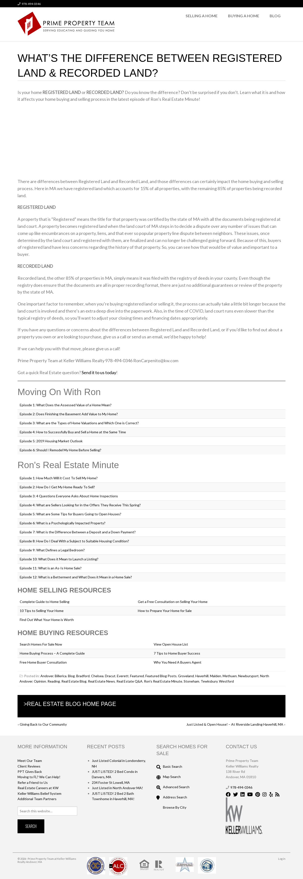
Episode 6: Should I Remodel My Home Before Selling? (60, 450)
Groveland (186, 676)
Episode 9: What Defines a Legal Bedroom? (52, 550)
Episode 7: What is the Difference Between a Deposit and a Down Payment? (78, 532)
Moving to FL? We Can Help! (39, 777)
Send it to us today (99, 372)
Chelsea (97, 676)
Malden (215, 676)
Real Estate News (101, 681)
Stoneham (191, 681)
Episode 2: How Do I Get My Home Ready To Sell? (57, 487)
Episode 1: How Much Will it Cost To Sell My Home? (59, 478)
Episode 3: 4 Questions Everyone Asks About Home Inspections (69, 496)
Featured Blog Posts (161, 676)
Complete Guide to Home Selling (44, 602)
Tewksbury (209, 681)
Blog (275, 15)
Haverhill (201, 676)
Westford (226, 681)
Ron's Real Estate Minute (163, 681)
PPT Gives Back (30, 771)
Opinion (40, 681)
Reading (53, 681)
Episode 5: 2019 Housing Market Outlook (51, 441)
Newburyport (248, 676)
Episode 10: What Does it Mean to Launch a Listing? (59, 559)
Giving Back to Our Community (43, 724)
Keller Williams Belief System (39, 793)
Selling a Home (202, 15)
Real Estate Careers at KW (38, 788)
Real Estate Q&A (129, 681)
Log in (281, 858)
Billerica (60, 676)
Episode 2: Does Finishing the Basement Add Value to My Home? (69, 414)
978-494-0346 (31, 4)
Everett (123, 676)
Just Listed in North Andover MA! (117, 788)
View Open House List (171, 644)
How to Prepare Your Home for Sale (165, 611)
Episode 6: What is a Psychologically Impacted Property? (62, 523)
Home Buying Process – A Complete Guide (52, 653)
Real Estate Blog (73, 681)
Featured (137, 676)
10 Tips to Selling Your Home (42, 611)
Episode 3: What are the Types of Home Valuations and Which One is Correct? (79, 423)
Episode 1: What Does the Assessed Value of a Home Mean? (66, 405)
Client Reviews (29, 766)
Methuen (230, 676)
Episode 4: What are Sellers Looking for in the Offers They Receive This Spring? (80, 505)
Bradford (83, 676)
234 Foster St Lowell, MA (111, 782)
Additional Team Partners (37, 799)
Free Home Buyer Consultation (43, 662)
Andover (46, 676)
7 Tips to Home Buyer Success (177, 653)
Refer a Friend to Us (33, 782)
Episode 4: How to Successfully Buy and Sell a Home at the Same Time (73, 432)
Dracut (110, 676)
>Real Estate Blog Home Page (70, 704)
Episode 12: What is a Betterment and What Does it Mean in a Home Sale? (76, 577)
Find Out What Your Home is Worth (47, 620)
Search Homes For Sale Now (41, 644)
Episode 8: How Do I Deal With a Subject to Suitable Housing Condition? (74, 541)
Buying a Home (243, 15)
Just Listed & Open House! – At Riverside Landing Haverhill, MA (234, 724)
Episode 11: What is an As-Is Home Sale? (51, 568)
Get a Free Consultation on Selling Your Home (173, 602)
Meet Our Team (30, 761)
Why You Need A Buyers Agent (177, 662)
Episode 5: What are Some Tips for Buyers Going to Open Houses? (70, 514)
